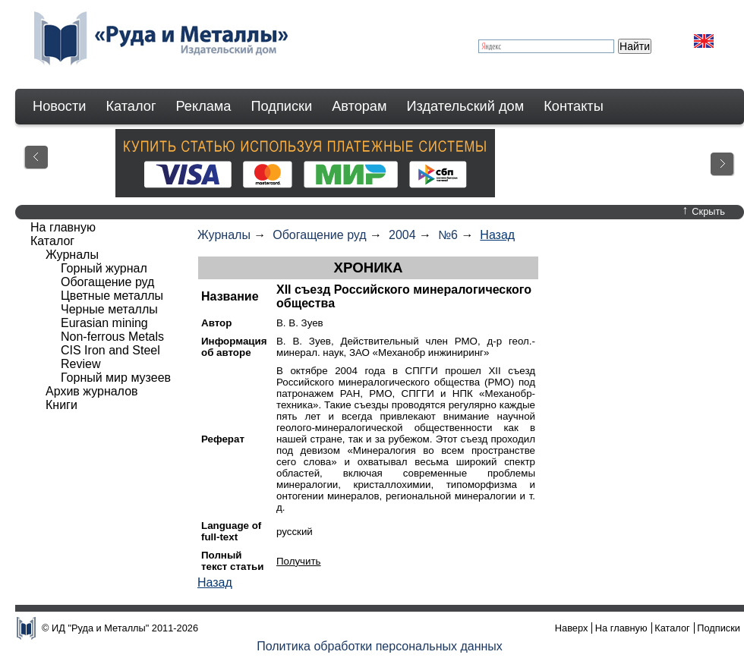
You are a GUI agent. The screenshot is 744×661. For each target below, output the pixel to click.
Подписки (282, 106)
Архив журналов (92, 391)
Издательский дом (466, 106)
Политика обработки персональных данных (380, 646)
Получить (298, 561)
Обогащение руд (319, 234)
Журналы (224, 234)
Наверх (571, 628)
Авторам (359, 106)
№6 (448, 234)
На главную (63, 227)
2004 (402, 234)
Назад (497, 234)
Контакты (574, 106)
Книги (61, 404)
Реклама (204, 106)
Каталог (131, 106)
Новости (59, 106)
